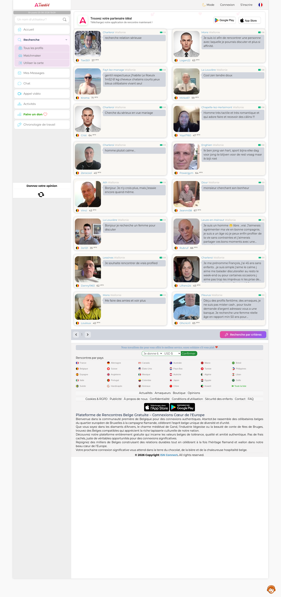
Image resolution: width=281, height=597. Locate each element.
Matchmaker (29, 56)
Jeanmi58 (186, 210)
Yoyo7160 (185, 135)
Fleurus (206, 295)
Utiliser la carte (31, 63)
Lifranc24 (185, 285)
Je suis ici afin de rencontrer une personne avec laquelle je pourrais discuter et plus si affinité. (232, 42)
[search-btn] (64, 19)
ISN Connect (169, 455)
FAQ (251, 399)
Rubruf (184, 247)
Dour (205, 182)
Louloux (86, 323)
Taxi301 (85, 60)
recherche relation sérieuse (123, 38)
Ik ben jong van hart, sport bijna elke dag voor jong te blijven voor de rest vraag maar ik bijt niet (233, 154)
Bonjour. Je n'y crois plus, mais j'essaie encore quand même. (130, 190)
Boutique (179, 393)
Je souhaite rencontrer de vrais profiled (131, 263)
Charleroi (108, 32)
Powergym (186, 172)
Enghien (207, 144)
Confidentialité (160, 399)
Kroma (85, 97)
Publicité (116, 399)
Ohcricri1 (185, 323)
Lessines (108, 257)
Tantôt (42, 5)
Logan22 (185, 60)
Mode (208, 5)
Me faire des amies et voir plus (125, 300)
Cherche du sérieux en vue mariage (129, 113)
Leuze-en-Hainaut (213, 219)
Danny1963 (88, 285)
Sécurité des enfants (219, 399)
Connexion (227, 5)
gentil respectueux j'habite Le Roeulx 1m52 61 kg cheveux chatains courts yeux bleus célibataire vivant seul (132, 79)
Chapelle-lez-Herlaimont (217, 107)
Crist (84, 135)
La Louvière (209, 69)
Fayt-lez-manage (113, 69)
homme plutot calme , (120, 150)
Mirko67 (185, 97)
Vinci (84, 210)
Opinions (194, 393)
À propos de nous (135, 399)
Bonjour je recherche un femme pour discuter (130, 227)
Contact (240, 399)
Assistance (271, 589)
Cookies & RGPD (96, 399)
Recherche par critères (243, 335)
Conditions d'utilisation (187, 399)
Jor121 (84, 247)
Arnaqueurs (163, 393)
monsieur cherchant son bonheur (226, 188)
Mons (205, 32)
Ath (105, 182)
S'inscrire (246, 5)
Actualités (145, 393)
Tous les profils (30, 48)
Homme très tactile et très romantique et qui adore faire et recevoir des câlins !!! (231, 115)
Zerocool (86, 172)
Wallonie (120, 32)
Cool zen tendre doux (218, 75)
